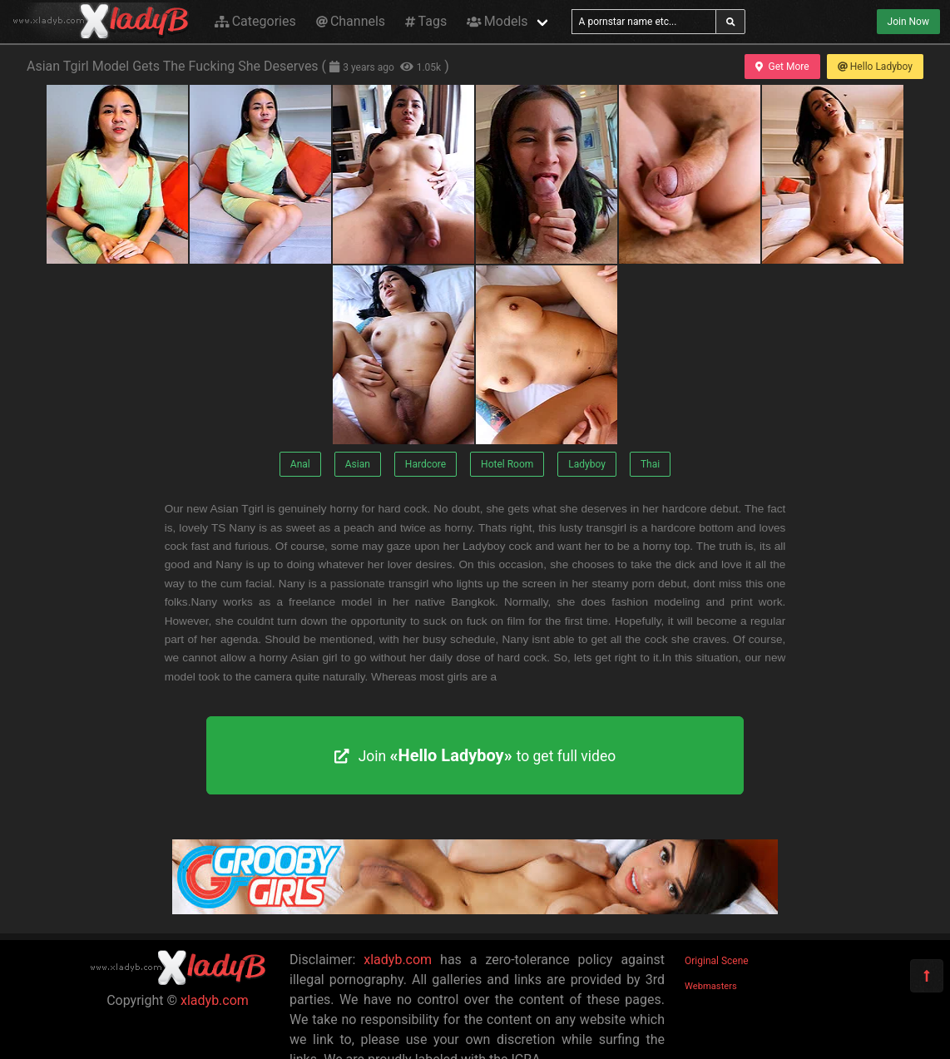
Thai (650, 464)
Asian (357, 464)
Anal (300, 464)
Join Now (908, 21)
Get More (782, 66)
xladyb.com (215, 1000)
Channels (350, 21)
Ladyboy (587, 464)
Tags (426, 21)
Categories (255, 21)
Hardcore (425, 464)
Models (497, 21)
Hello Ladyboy (875, 66)
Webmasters (711, 986)
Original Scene (717, 961)
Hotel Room (507, 464)
